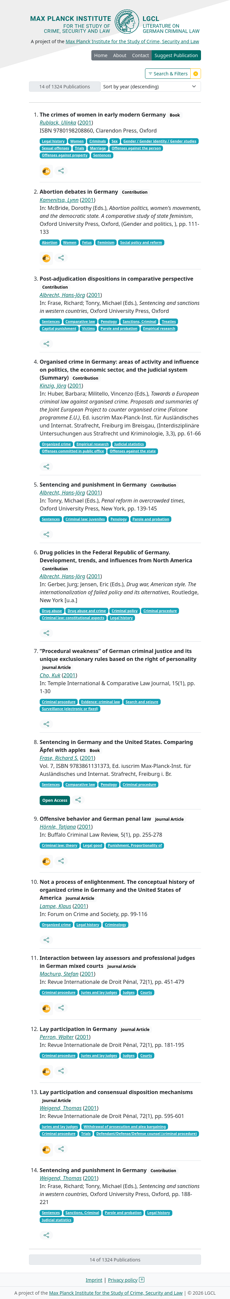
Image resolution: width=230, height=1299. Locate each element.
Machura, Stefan (59, 973)
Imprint (94, 1280)
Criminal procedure (160, 610)
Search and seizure (142, 701)
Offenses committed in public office (73, 451)
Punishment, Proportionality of (135, 845)
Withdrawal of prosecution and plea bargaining (125, 1126)
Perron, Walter (57, 1037)
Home (101, 55)
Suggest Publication (176, 55)
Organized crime (56, 444)
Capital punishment (59, 328)
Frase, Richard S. (59, 758)
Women (77, 141)
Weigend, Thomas (61, 1108)
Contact (140, 55)
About (119, 55)
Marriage (98, 148)
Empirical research (159, 328)
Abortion (49, 242)
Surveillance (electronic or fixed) (70, 708)
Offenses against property (65, 155)
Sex (115, 141)
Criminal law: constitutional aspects (73, 617)
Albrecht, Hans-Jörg (62, 295)
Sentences (102, 155)
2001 (85, 122)
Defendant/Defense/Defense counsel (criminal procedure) (146, 1133)
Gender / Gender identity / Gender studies (159, 141)
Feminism (105, 242)
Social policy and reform (141, 242)
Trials (79, 148)
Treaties (169, 321)
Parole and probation (119, 328)
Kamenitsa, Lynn (59, 200)
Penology (109, 321)
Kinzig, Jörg (53, 385)
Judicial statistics (129, 444)
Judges (129, 992)
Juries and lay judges (99, 992)
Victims (88, 328)
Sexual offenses (55, 148)
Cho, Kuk (50, 675)
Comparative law (80, 321)
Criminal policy (125, 610)
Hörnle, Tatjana (58, 826)
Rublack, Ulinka (58, 122)
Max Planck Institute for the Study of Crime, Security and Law (132, 41)
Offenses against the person (136, 148)
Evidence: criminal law (100, 701)
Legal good (92, 845)
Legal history (53, 141)
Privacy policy (123, 1280)
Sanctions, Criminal (139, 321)
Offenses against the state (133, 451)
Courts (146, 992)
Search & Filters (168, 73)
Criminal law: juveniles (85, 519)
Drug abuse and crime (87, 610)
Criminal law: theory (59, 845)
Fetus (87, 242)
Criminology (115, 924)
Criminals (97, 141)
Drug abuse (52, 610)
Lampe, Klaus (55, 906)
